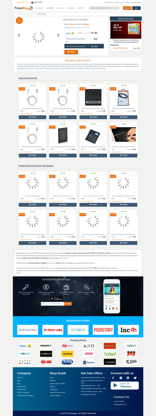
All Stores (53, 380)
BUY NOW (71, 52)
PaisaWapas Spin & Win (88, 394)
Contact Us (121, 397)
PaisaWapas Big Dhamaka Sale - (93, 377)
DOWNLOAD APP (136, 2)
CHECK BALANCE (109, 2)
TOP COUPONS (70, 8)
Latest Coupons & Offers (57, 383)
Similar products (27, 78)
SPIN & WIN (36, 2)
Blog (18, 380)
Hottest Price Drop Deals (57, 392)
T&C (67, 41)
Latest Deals (54, 389)
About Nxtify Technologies (25, 395)
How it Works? (21, 386)
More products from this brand (35, 166)
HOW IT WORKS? (119, 2)
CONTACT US (128, 2)
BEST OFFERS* (81, 8)
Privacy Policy (21, 389)
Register (127, 8)
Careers (52, 386)
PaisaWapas (72, 413)
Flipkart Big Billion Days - (90, 385)
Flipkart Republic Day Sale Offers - (93, 388)
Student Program (55, 395)
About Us (20, 377)
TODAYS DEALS (60, 8)
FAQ (18, 383)
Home (52, 377)
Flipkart (86, 24)
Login (136, 8)
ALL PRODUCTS (40, 8)
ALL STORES (50, 8)
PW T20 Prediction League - (91, 391)
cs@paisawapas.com (120, 404)
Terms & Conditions (23, 392)
